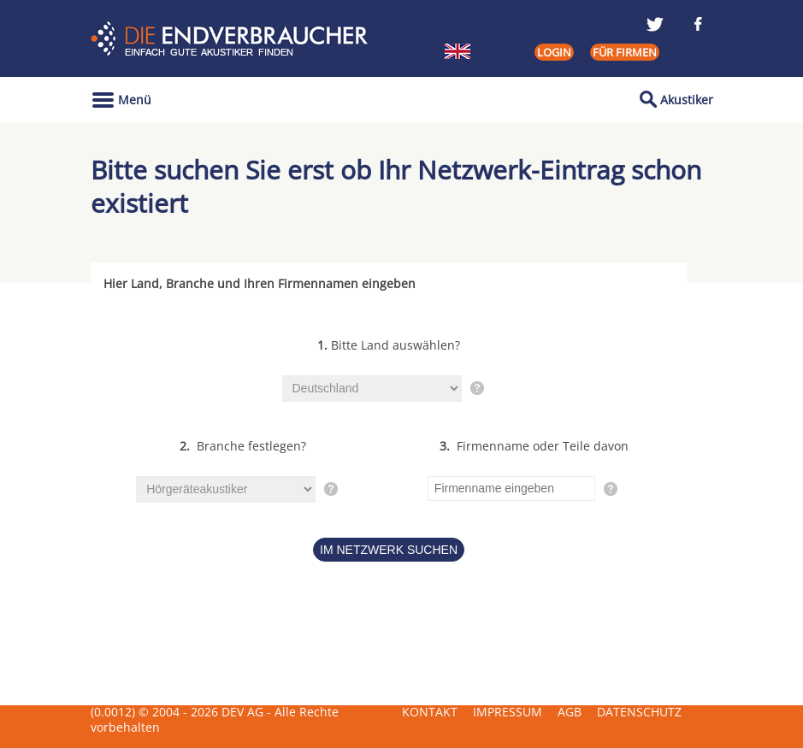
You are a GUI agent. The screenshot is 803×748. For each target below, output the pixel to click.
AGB (570, 712)
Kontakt (430, 712)
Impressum (507, 712)
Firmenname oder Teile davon (534, 446)
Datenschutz (639, 712)
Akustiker (686, 99)
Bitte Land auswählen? (388, 345)
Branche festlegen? (243, 446)
